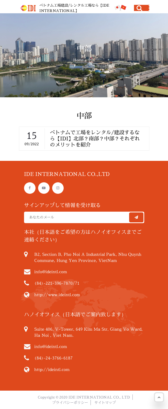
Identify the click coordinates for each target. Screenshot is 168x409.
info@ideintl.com (50, 271)
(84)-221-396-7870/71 (57, 283)
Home (78, 59)
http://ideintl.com (52, 369)
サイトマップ (105, 402)
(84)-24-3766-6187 (53, 358)
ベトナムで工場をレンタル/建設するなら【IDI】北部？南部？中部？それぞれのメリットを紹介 (95, 138)
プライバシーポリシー (70, 402)
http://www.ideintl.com (57, 294)
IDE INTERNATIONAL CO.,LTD (67, 174)
